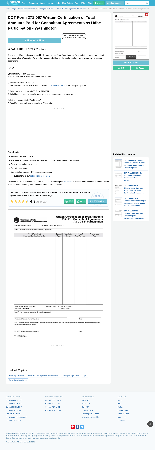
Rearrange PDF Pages (90, 414)
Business (33, 3)
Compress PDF (87, 410)
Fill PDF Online (34, 40)
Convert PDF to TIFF (53, 410)
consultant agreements (58, 85)
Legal (42, 3)
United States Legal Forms (18, 380)
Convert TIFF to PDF (14, 414)
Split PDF (85, 400)
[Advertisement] (58, 127)
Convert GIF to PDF (13, 410)
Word (81, 201)
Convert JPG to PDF (13, 421)
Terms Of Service (123, 414)
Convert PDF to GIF (52, 407)
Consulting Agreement (16, 376)
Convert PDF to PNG (53, 404)
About (119, 400)
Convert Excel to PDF (14, 404)
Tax (76, 3)
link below (67, 182)
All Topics (121, 421)
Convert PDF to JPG (53, 400)
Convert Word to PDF (14, 400)
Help (119, 404)
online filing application (40, 176)
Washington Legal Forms (71, 376)
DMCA (119, 407)
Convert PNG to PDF (14, 407)
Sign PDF (85, 407)
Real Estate (67, 3)
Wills (83, 3)
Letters (51, 3)
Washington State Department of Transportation (43, 376)
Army (24, 3)
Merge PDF (86, 404)
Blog (90, 3)
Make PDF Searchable (90, 417)
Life (58, 3)
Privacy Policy (122, 410)
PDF (69, 201)
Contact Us (121, 417)
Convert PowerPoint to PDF (16, 417)
